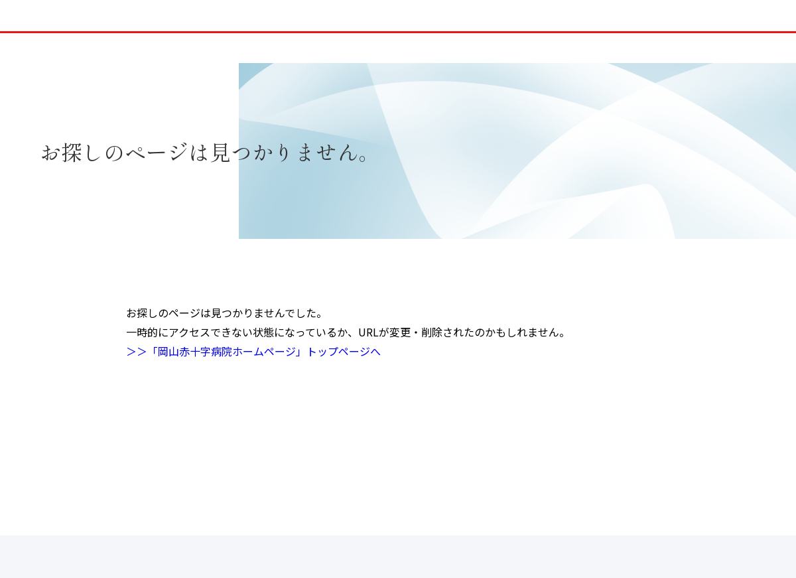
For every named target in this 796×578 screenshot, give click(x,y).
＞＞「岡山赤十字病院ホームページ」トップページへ (253, 351)
